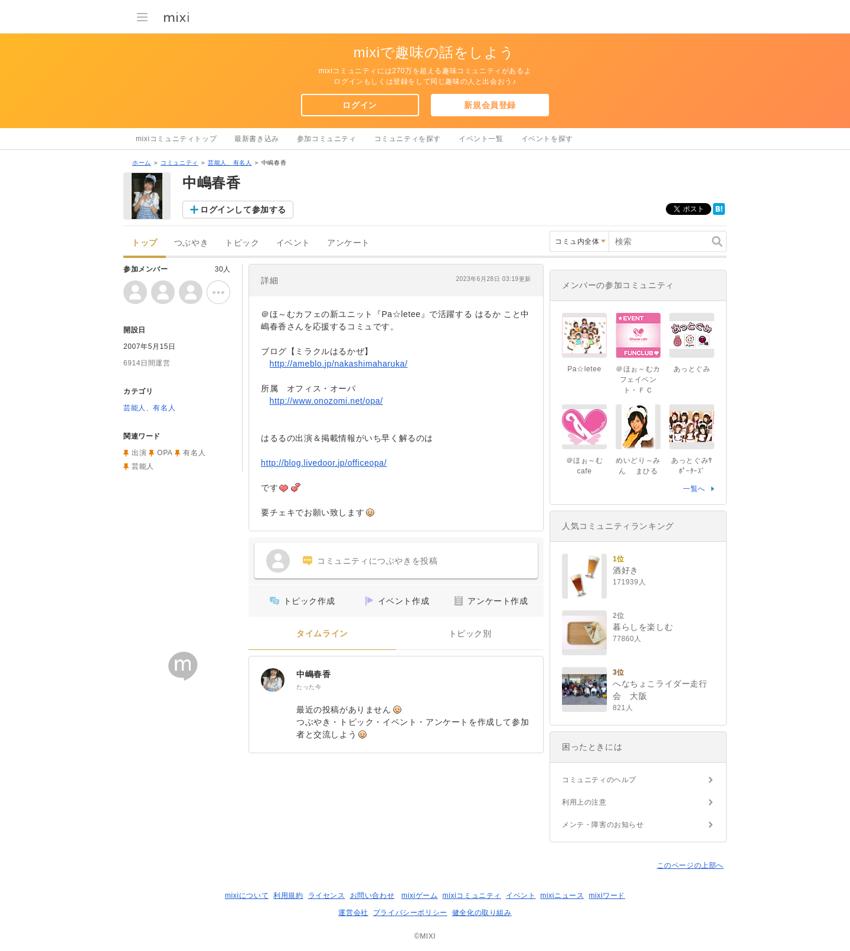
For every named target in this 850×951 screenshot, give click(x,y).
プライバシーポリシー (410, 912)
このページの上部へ (690, 865)
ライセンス (326, 895)
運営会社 (353, 912)
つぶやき (191, 242)
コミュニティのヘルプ (599, 780)
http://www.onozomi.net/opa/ (326, 401)
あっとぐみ (692, 369)
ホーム (141, 162)
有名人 (194, 453)
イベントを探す (547, 139)
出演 (139, 453)
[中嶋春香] (273, 680)
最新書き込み (256, 139)
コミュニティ (179, 162)
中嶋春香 (313, 674)
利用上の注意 (584, 802)
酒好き (626, 570)
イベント (293, 242)
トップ (145, 242)
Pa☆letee (584, 369)
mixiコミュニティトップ (176, 139)
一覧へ (694, 489)
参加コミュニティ (327, 139)
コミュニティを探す (407, 139)
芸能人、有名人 (229, 162)
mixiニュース (562, 895)
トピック (242, 242)
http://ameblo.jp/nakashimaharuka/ (339, 363)
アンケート (348, 242)
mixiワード (607, 895)
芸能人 (143, 466)
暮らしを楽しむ (643, 627)
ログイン (359, 105)
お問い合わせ (372, 895)
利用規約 (288, 895)
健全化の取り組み (482, 912)
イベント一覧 (481, 139)
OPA (164, 453)
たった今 (308, 687)
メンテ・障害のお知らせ (603, 825)
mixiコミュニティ (472, 895)
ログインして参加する (243, 209)
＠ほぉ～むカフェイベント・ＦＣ (638, 379)
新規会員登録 (490, 105)
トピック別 (470, 633)
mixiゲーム (419, 895)
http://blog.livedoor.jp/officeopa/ (324, 463)
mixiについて (247, 895)
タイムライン (322, 633)
